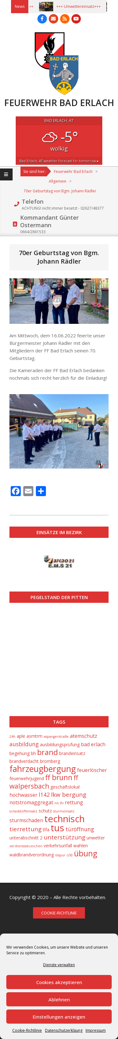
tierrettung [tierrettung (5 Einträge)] (25, 829)
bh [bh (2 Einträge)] (33, 753)
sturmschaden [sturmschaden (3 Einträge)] (26, 820)
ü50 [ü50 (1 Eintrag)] (70, 855)
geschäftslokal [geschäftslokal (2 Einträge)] (65, 787)
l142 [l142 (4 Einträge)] (44, 794)
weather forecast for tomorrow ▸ (59, 160)
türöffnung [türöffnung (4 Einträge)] (79, 829)
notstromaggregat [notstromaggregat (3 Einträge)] (31, 802)
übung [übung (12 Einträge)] (85, 853)
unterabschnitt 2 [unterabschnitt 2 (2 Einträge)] (25, 838)
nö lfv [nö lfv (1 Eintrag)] (59, 803)
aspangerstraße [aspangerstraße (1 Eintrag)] (56, 736)
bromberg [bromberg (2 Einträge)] (50, 761)
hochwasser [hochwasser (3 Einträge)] (23, 794)
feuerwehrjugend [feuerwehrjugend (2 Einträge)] (26, 778)
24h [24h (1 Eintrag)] (12, 736)
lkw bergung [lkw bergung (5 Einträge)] (68, 794)
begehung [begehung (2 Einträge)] (19, 753)
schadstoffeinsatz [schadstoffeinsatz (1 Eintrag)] (23, 811)
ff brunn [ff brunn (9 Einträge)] (58, 777)
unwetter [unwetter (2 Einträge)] (96, 838)
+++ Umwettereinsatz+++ (81, 6)
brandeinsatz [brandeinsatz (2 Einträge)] (72, 753)
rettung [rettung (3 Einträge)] (74, 802)
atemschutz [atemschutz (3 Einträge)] (83, 735)
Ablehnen (59, 999)
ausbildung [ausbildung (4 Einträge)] (24, 744)
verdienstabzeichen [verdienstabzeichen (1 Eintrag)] (25, 846)
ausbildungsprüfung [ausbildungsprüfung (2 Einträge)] (60, 744)
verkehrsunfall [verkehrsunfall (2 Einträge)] (58, 846)
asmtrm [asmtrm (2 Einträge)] (34, 736)
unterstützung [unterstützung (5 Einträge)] (64, 837)
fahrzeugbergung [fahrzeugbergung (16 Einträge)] (42, 768)
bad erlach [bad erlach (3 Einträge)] (93, 744)
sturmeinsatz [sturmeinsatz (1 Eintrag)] (64, 811)
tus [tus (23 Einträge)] (57, 828)
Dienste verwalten (59, 964)
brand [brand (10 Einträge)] (47, 752)
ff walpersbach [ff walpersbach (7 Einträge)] (43, 781)
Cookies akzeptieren (59, 982)
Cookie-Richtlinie (27, 1030)
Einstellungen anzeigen (59, 1017)
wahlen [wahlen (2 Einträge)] (80, 846)
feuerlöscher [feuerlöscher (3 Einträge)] (92, 770)
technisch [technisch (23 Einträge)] (64, 818)
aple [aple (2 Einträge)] (21, 736)
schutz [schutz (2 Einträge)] (45, 811)
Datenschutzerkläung (63, 1030)
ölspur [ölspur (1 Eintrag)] (60, 855)
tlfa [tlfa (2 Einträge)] (46, 830)
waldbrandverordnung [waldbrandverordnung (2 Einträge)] (31, 855)
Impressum (96, 1030)
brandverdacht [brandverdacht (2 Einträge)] (24, 761)
